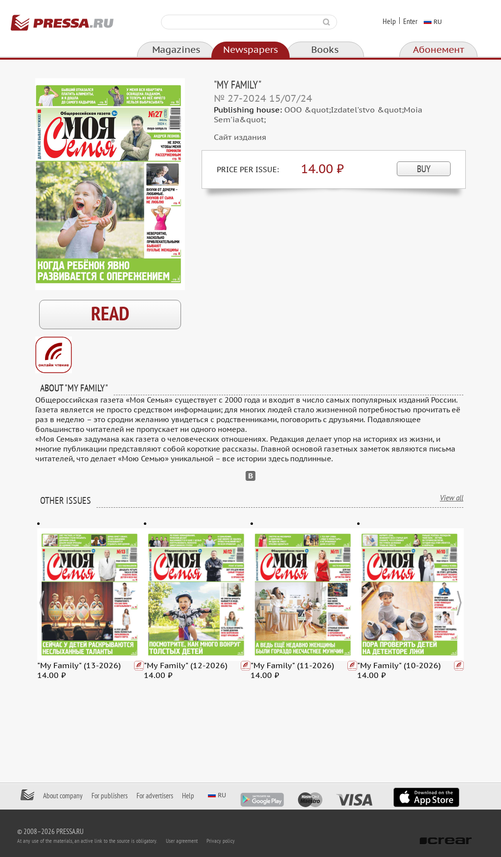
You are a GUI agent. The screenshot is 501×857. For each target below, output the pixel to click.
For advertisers (155, 795)
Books (325, 50)
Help (389, 21)
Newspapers (250, 50)
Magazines (176, 50)
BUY (424, 169)
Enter (410, 21)
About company (63, 795)
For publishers (109, 795)
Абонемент (438, 50)
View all (451, 498)
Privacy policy (220, 840)
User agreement (182, 840)
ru (437, 21)
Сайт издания (240, 137)
